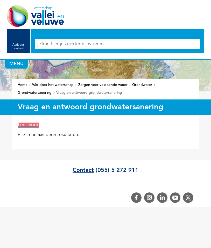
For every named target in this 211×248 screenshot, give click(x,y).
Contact (83, 170)
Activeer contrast (18, 46)
